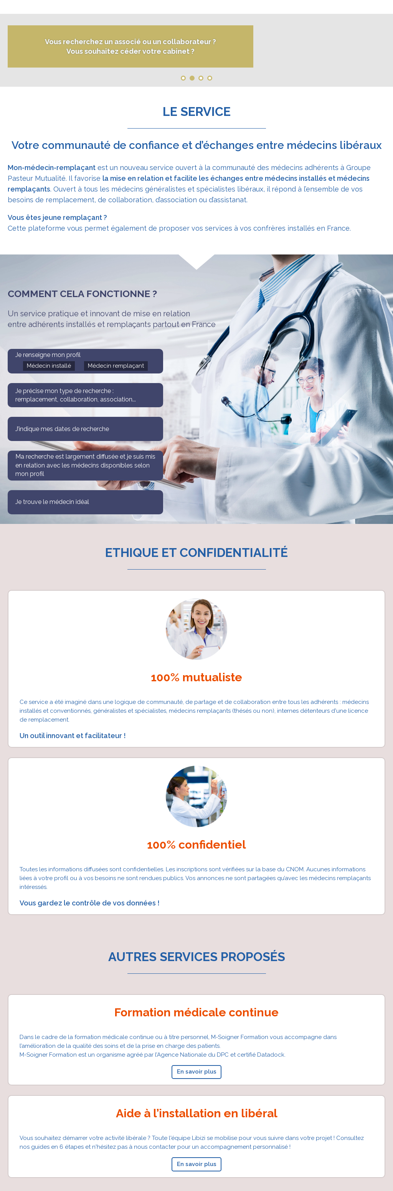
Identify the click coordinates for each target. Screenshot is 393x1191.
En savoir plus (196, 1071)
